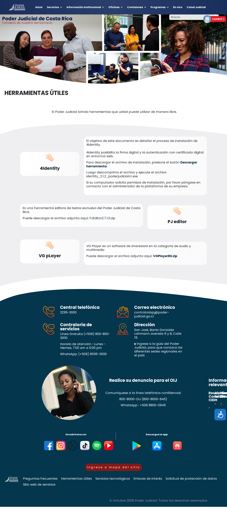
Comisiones (135, 7)
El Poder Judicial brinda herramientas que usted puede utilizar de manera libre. (113, 112)
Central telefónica (80, 307)
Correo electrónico (154, 307)
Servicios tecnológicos (112, 483)
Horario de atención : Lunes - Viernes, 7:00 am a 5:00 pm (83, 346)
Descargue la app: (157, 434)
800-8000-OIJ (130, 399)
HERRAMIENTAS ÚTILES (36, 93)
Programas (158, 7)
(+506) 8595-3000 (92, 354)
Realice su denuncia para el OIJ (143, 380)
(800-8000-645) (154, 399)
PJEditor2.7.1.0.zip (102, 218)
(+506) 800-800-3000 (85, 336)
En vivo (177, 7)
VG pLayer (50, 256)
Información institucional (84, 7)
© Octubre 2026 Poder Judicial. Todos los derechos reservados (158, 505)
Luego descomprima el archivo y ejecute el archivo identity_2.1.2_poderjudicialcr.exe (126, 174)
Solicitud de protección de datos (191, 483)
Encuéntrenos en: (76, 434)
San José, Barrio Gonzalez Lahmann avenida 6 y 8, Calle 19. (157, 334)
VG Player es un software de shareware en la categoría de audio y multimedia (138, 248)
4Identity (50, 168)
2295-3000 (68, 312)
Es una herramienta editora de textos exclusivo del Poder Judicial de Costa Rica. (81, 210)
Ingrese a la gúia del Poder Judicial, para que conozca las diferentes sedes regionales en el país (158, 349)
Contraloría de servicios (76, 327)
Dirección (144, 325)
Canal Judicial (196, 7)
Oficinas (114, 7)
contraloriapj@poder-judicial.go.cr (151, 314)
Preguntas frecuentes (40, 483)
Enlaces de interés (147, 483)
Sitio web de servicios (39, 489)
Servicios (53, 7)
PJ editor (177, 222)
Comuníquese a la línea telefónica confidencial (143, 393)
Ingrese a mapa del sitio (113, 469)
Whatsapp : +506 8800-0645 (143, 405)
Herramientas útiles (76, 483)
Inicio (39, 7)
